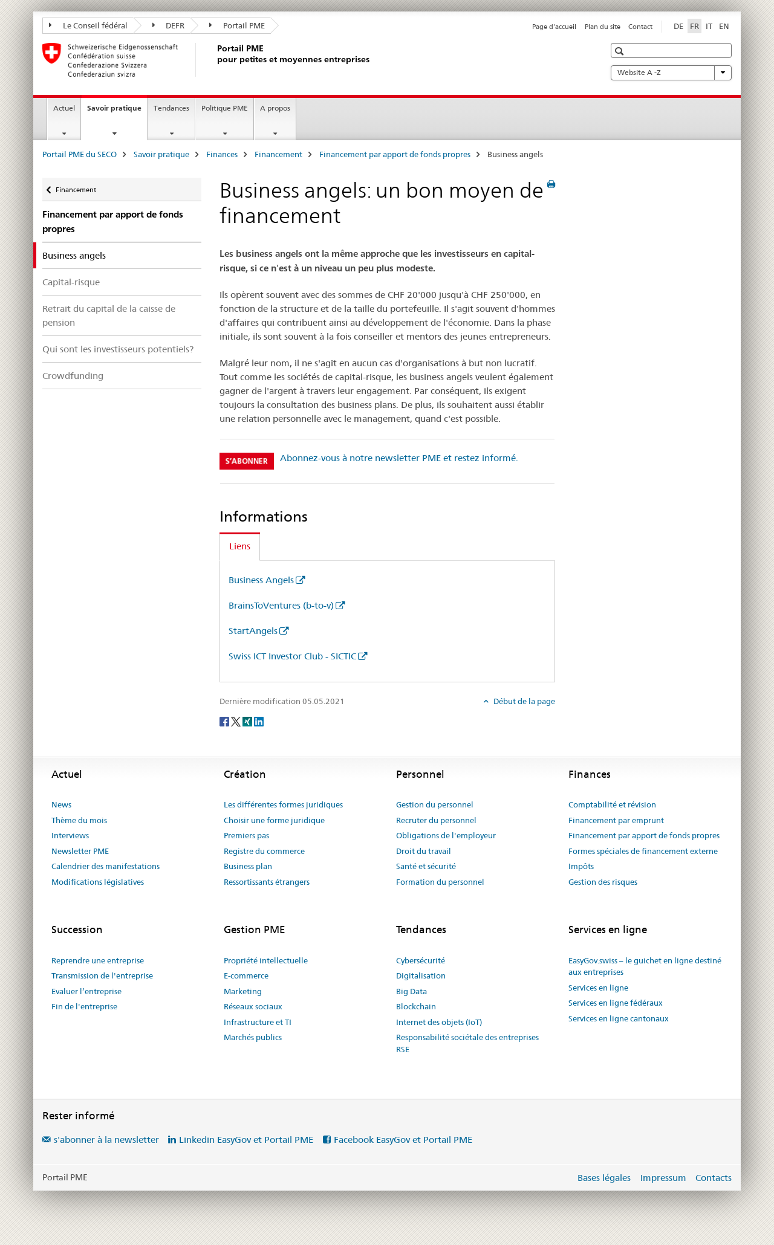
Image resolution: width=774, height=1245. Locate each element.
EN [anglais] (724, 26)
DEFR (168, 25)
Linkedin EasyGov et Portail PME (246, 1139)
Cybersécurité (420, 960)
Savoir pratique (117, 112)
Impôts (581, 866)
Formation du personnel (440, 882)
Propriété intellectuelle (266, 960)
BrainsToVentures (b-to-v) (281, 605)
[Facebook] (225, 721)
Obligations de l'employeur (446, 835)
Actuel (64, 107)
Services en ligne (598, 987)
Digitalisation (421, 975)
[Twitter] (236, 721)
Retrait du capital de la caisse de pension (108, 315)
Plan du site (602, 26)
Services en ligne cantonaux (618, 1018)
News (61, 804)
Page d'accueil (554, 26)
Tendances (171, 107)
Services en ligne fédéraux (615, 1002)
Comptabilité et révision (612, 804)
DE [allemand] (678, 26)
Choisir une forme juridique (274, 820)
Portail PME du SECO (79, 154)
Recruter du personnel (436, 820)
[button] (621, 51)
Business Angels (261, 580)
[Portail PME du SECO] (214, 60)
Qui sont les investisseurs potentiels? (118, 349)
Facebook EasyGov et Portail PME (403, 1139)
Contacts (713, 1177)
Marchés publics (253, 1037)
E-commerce (246, 975)
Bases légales (604, 1177)
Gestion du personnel (434, 804)
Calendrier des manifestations (105, 866)
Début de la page (523, 701)
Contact (640, 26)
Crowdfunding (72, 375)
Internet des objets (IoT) (439, 1022)
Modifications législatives (97, 882)
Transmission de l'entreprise (102, 975)
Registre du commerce (264, 851)
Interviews (70, 835)
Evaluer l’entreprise (86, 991)
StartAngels (253, 630)
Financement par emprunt (616, 820)
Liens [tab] (239, 546)
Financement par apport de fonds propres (394, 154)
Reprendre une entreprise (97, 960)
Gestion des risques (602, 882)
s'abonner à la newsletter (106, 1139)
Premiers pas (246, 835)
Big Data (411, 991)
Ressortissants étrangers (267, 882)
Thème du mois (79, 820)
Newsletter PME (80, 851)
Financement (278, 154)
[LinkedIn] (259, 721)
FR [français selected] (694, 26)
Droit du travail (423, 851)
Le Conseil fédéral (88, 25)
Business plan (248, 866)
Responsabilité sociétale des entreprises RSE (467, 1043)
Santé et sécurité (426, 866)
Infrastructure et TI (257, 1022)
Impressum (663, 1177)
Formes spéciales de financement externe (643, 851)
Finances (222, 154)
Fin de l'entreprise (84, 1006)
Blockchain (416, 1006)
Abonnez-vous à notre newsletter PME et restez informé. (399, 458)
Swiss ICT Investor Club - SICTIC (292, 656)
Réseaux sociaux (253, 1006)
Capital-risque (71, 282)
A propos (275, 107)
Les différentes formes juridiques (283, 804)
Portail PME (237, 25)
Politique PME (224, 107)
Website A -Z (671, 72)
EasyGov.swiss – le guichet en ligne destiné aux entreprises (644, 966)
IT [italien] (709, 26)
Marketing (243, 991)
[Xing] (248, 721)
